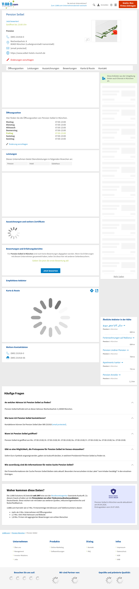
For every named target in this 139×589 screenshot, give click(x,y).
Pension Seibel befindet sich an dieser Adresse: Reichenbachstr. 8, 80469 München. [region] (39, 409)
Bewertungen (70, 68)
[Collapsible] (132, 402)
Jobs (16, 559)
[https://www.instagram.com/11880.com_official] (24, 578)
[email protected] (59, 424)
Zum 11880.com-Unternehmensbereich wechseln (69, 5)
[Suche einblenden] (95, 5)
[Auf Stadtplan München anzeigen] (96, 290)
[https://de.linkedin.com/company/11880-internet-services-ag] (37, 578)
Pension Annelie (110, 374)
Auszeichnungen (50, 68)
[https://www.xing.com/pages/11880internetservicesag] (31, 578)
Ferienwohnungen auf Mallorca (117, 337)
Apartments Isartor (111, 362)
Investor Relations (21, 555)
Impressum (121, 547)
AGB (118, 555)
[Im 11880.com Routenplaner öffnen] (92, 290)
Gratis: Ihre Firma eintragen (128, 4)
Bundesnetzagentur (59, 495)
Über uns (17, 547)
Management (19, 551)
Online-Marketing (57, 547)
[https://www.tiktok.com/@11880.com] (17, 578)
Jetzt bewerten (50, 270)
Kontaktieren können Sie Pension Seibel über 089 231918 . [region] (36, 424)
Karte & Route (87, 68)
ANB (118, 559)
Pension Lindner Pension (114, 350)
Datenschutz (121, 551)
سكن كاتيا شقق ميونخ (112, 325)
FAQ (89, 551)
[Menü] (116, 5)
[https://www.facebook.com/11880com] (11, 578)
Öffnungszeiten (16, 68)
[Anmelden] (103, 5)
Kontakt (102, 68)
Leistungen (33, 68)
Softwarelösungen (57, 551)
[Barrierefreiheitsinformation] (112, 5)
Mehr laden (119, 276)
